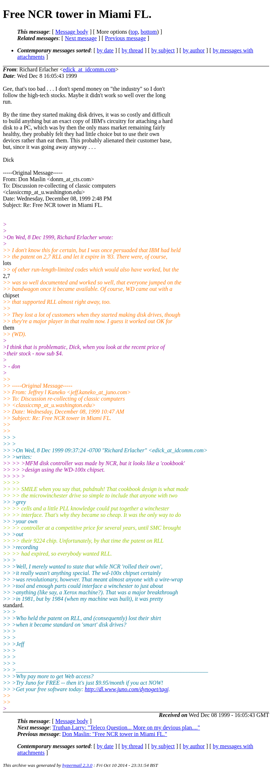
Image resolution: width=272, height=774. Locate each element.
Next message (81, 38)
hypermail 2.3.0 (77, 765)
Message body (71, 32)
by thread (132, 50)
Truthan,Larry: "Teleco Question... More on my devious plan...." (126, 728)
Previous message (125, 38)
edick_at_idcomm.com (89, 69)
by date (105, 50)
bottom (148, 32)
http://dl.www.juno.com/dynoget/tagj (127, 689)
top (134, 32)
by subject (163, 50)
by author (194, 50)
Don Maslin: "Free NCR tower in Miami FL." (114, 734)
